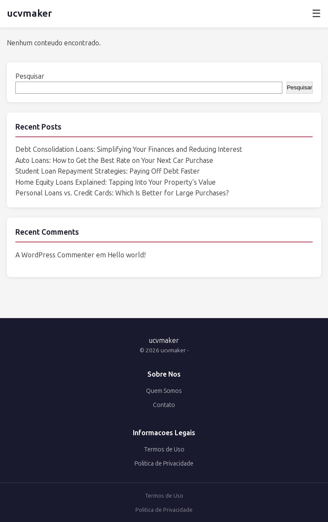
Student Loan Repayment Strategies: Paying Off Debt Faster (107, 171)
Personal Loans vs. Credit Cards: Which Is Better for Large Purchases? (122, 193)
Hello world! (127, 255)
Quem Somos (164, 391)
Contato (164, 405)
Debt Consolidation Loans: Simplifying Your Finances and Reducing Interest (128, 149)
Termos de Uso (164, 449)
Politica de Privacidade (164, 463)
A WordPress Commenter (54, 255)
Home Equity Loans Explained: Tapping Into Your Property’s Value (115, 182)
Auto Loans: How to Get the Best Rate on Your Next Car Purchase (114, 160)
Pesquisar (29, 76)
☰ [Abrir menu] (316, 13)
